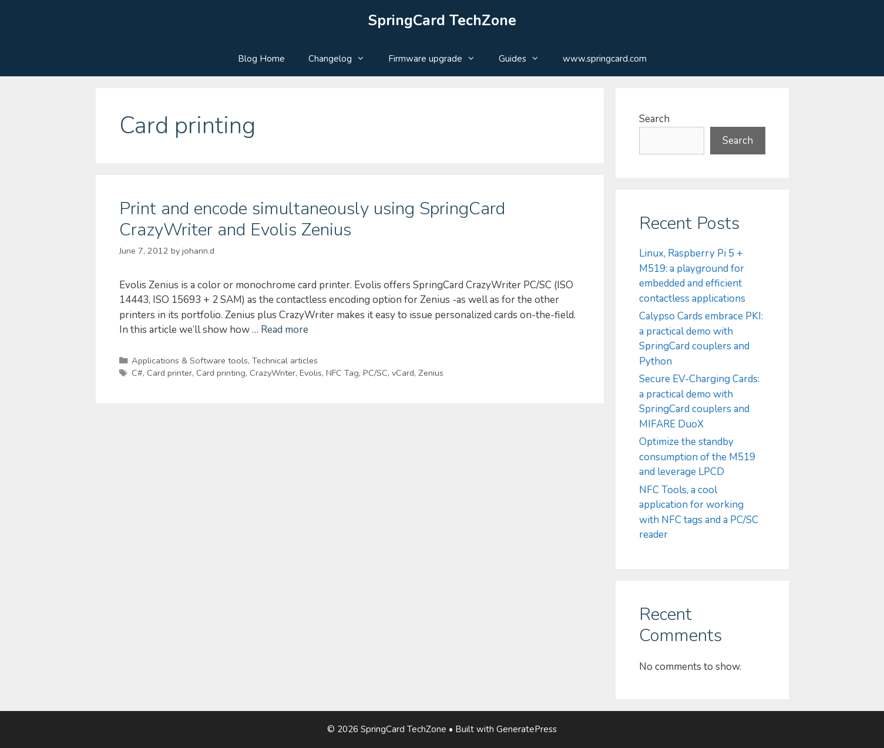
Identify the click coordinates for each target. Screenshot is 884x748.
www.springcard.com (605, 59)
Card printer (169, 373)
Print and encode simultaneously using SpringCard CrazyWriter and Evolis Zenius (312, 219)
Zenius (430, 373)
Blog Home (261, 59)
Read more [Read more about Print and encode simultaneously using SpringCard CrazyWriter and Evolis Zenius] (284, 329)
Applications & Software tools (190, 360)
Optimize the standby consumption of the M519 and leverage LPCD (697, 457)
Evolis (311, 373)
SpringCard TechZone (442, 21)
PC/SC (375, 373)
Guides (525, 58)
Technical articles (285, 360)
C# (137, 373)
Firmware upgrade (437, 58)
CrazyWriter (272, 373)
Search (654, 119)
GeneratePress (526, 729)
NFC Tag (342, 373)
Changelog (342, 58)
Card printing (221, 373)
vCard (403, 373)
